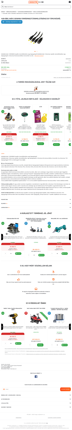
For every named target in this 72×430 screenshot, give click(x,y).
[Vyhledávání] (36, 6)
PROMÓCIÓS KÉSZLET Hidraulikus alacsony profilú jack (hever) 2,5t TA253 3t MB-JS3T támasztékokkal (36, 220)
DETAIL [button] (40, 345)
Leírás (2, 153)
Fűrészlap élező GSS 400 (13, 218)
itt (47, 423)
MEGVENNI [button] (19, 253)
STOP (40, 107)
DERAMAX (68, 59)
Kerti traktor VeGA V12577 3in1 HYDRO (36, 308)
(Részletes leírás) (39, 55)
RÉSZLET (9, 143)
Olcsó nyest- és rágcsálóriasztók (40, 348)
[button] (18, 253)
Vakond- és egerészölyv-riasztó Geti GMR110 (25, 107)
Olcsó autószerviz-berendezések (24, 348)
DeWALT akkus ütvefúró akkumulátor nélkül (13, 309)
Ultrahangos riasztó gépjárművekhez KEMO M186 (9, 108)
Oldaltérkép (18, 417)
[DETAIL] (30, 345)
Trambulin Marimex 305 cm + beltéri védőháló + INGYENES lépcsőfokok (59, 309)
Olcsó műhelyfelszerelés (10, 348)
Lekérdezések (5, 207)
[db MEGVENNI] (5, 253)
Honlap (3, 11)
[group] (12, 237)
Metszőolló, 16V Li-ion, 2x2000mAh (59, 218)
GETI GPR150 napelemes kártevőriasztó (56, 107)
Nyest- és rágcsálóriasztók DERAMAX (62, 77)
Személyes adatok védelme (54, 417)
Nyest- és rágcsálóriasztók (40, 11)
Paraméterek (4, 199)
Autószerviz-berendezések (25, 11)
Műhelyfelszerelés (11, 11)
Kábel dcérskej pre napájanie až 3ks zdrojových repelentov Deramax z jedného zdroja (46, 354)
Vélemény (4, 203)
